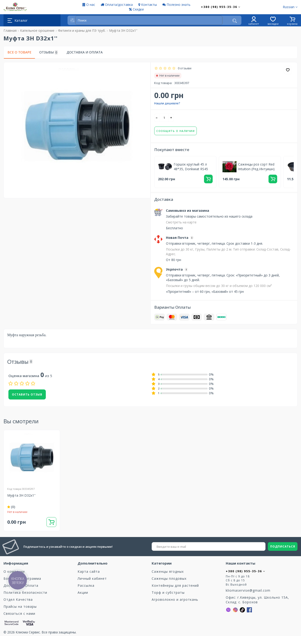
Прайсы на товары (20, 606)
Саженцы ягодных (168, 571)
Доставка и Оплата (85, 52)
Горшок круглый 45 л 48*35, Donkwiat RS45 (191, 166)
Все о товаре (19, 52)
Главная (10, 30)
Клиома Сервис (28, 632)
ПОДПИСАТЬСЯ (282, 546)
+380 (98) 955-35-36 (221, 7)
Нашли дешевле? (167, 103)
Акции (83, 592)
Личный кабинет (92, 578)
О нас (88, 4)
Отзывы (48, 52)
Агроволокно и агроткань (175, 599)
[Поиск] (234, 21)
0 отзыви (183, 68)
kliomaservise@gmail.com (248, 590)
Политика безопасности (25, 592)
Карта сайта (89, 571)
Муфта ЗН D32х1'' (21, 495)
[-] (156, 118)
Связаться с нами (19, 613)
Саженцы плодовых (169, 578)
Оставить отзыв (27, 394)
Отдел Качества (18, 599)
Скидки (136, 9)
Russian (290, 7)
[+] (171, 118)
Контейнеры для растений (175, 585)
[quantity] (164, 118)
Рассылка (86, 585)
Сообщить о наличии (175, 131)
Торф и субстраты (168, 592)
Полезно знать (176, 4)
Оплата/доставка (117, 4)
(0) (11, 507)
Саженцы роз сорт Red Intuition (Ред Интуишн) (256, 166)
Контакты (147, 4)
